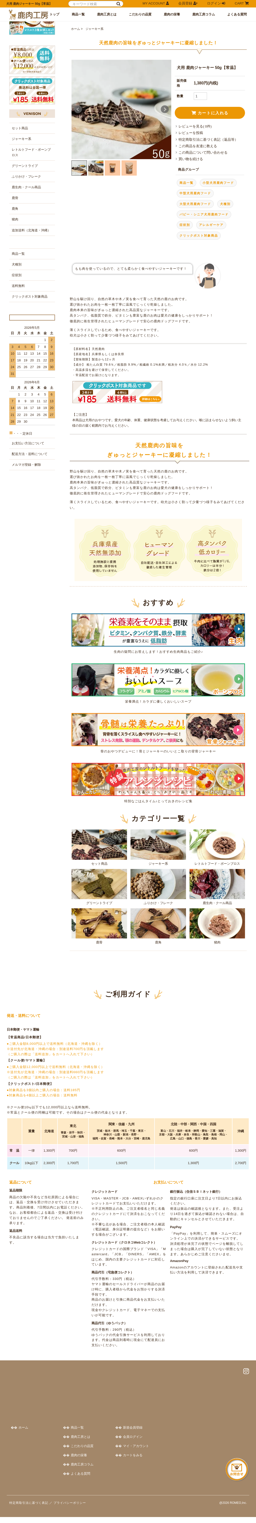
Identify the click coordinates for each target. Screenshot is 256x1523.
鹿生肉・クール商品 (217, 943)
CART (241, 3)
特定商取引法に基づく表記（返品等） (208, 196)
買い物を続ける (190, 215)
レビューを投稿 (190, 189)
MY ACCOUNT (155, 3)
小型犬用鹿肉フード (218, 239)
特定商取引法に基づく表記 (28, 1509)
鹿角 (158, 983)
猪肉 (217, 983)
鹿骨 (99, 983)
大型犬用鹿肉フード (195, 260)
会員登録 (188, 3)
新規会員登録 (213, 1427)
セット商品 (99, 904)
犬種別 (225, 260)
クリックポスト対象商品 (199, 292)
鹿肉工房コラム (203, 14)
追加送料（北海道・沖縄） (31, 312)
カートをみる (213, 1455)
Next (165, 166)
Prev (78, 166)
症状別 (185, 281)
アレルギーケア (211, 281)
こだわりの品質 (140, 14)
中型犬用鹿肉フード (195, 250)
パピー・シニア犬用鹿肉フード (204, 271)
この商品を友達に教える (197, 202)
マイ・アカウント (217, 1445)
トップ (54, 14)
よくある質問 (237, 14)
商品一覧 (78, 14)
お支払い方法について (28, 537)
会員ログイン (213, 1436)
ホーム (75, 85)
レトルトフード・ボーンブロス (217, 904)
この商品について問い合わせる (203, 209)
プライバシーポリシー (70, 1509)
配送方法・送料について (30, 547)
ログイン (216, 3)
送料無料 (18, 367)
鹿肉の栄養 (172, 14)
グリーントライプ (99, 943)
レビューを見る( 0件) (195, 183)
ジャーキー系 (94, 85)
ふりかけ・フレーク (158, 943)
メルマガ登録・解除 (26, 558)
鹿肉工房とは (106, 14)
